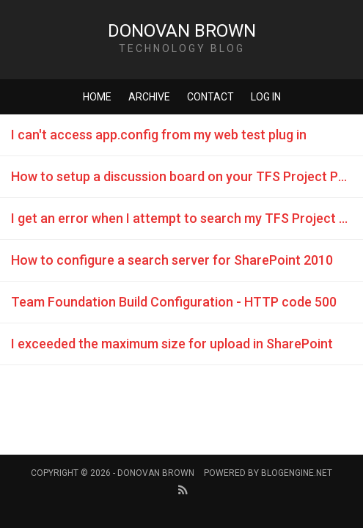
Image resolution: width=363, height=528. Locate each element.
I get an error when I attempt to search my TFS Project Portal (187, 218)
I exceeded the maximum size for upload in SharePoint (172, 343)
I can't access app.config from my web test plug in (159, 134)
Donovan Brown (182, 31)
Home (97, 97)
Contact (210, 97)
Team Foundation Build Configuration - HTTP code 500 (174, 301)
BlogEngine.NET (296, 473)
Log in (266, 97)
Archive (149, 97)
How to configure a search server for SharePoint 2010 (172, 260)
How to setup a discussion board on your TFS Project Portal (187, 176)
